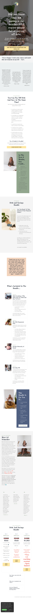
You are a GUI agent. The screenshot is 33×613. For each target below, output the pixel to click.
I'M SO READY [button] (6, 579)
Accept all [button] (4, 609)
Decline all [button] (10, 609)
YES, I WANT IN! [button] (23, 436)
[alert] (7, 607)
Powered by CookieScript (7, 611)
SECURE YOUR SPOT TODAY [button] (16, 153)
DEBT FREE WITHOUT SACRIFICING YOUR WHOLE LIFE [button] (16, 48)
